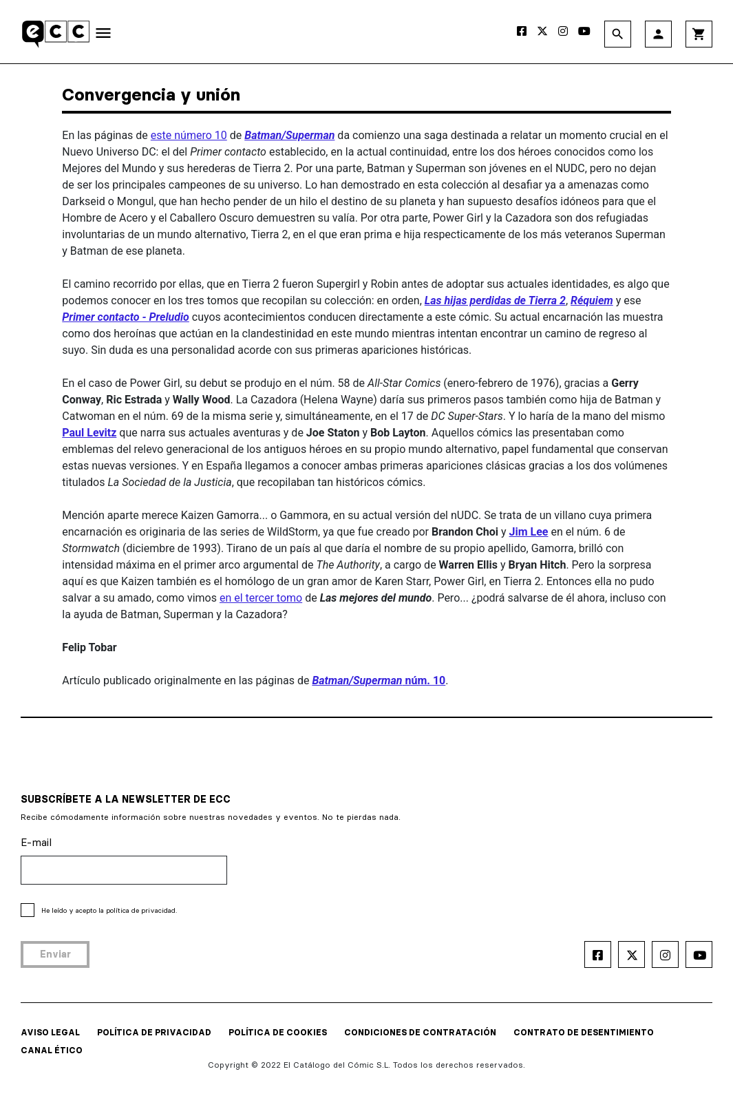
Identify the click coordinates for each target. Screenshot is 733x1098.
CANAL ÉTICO (52, 1050)
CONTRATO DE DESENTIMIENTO (583, 1032)
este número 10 (189, 135)
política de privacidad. (141, 910)
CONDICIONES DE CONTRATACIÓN (420, 1032)
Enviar (55, 954)
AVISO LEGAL (50, 1032)
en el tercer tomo (261, 597)
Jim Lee (529, 531)
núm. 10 (378, 680)
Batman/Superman (289, 135)
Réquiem (592, 300)
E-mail (36, 842)
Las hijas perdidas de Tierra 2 (495, 300)
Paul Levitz (89, 432)
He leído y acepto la (109, 910)
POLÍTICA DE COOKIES (278, 1032)
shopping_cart (699, 34)
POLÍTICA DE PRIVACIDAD (154, 1032)
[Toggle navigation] (103, 36)
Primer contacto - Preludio (125, 317)
